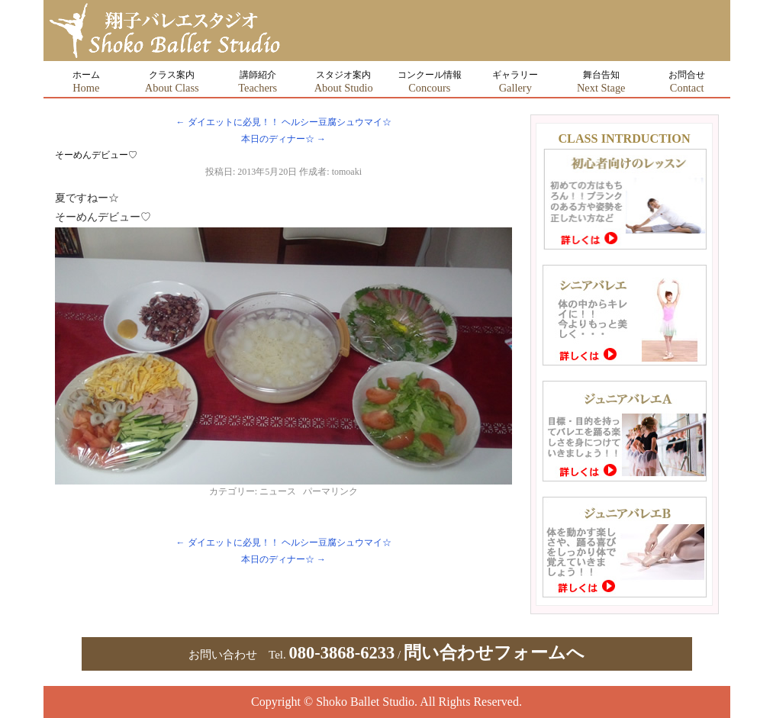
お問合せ (686, 81)
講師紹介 (257, 81)
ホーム (86, 81)
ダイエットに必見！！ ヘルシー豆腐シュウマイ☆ (283, 122)
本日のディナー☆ (283, 139)
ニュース (277, 491)
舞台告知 (601, 81)
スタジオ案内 (343, 81)
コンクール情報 (430, 81)
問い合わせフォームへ (494, 652)
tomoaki (347, 171)
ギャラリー (515, 81)
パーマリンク (330, 491)
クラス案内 (172, 81)
